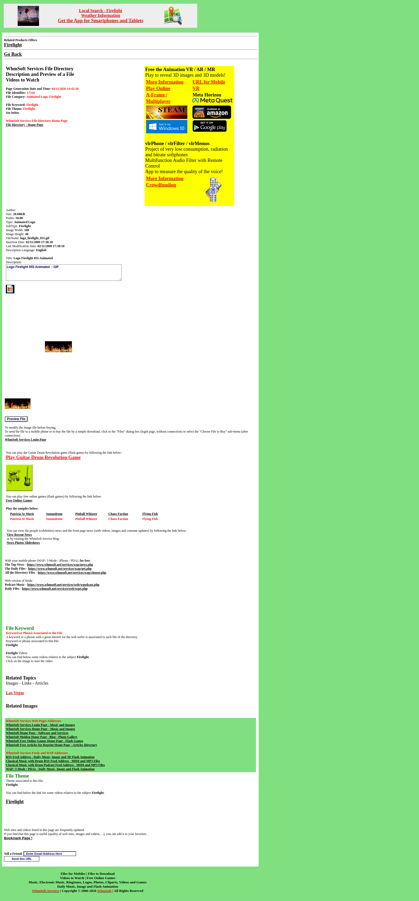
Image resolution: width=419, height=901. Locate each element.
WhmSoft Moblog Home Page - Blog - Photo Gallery (41, 737)
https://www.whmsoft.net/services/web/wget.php (55, 589)
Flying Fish (150, 514)
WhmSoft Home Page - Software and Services (37, 733)
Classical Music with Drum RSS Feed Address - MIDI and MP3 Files (53, 761)
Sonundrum (54, 514)
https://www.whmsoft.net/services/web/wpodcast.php (63, 585)
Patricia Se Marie (22, 514)
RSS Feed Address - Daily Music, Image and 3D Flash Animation (50, 757)
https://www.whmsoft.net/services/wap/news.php (60, 564)
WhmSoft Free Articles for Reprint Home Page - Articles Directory (51, 745)
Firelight (15, 801)
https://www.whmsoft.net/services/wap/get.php (60, 568)
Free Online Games (19, 500)
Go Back (13, 54)
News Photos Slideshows (23, 543)
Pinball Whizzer (86, 514)
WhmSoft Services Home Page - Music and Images (40, 729)
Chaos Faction (118, 514)
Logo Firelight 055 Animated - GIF (64, 272)
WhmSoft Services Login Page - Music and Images (40, 725)
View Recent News (19, 535)
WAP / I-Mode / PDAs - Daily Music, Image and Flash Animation (50, 769)
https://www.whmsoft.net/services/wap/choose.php (72, 572)
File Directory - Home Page (24, 125)
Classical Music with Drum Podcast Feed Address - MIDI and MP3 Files (55, 765)
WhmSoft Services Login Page (25, 439)
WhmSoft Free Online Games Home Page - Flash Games (44, 741)
